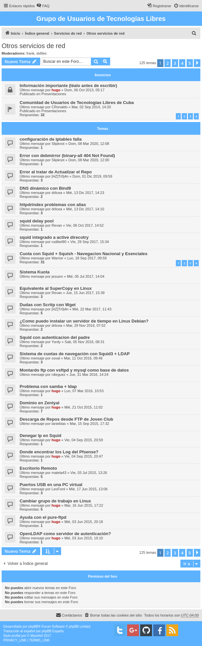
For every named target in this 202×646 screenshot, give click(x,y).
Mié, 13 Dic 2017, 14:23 (85, 193)
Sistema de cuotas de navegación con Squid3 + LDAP (75, 353)
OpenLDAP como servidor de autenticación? (65, 533)
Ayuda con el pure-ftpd (43, 517)
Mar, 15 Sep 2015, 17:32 (89, 424)
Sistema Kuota (35, 272)
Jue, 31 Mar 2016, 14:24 (88, 374)
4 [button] (182, 63)
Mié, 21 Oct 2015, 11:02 (83, 407)
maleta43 (59, 473)
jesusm (57, 276)
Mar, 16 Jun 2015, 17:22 (83, 505)
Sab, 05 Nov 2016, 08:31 (85, 342)
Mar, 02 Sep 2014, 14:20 (91, 107)
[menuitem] (42, 6)
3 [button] (175, 63)
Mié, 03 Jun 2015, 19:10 (83, 538)
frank (30, 53)
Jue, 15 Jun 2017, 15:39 (85, 293)
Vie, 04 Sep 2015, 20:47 (83, 456)
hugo (56, 90)
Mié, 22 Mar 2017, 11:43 (92, 309)
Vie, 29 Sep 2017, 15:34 (89, 242)
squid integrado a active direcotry (54, 237)
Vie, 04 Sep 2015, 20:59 (83, 440)
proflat (16, 635)
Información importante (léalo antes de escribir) (68, 85)
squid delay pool (37, 220)
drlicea (57, 193)
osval (56, 358)
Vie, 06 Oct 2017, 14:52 (85, 225)
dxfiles (41, 53)
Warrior (57, 258)
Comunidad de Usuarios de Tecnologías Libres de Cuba (77, 102)
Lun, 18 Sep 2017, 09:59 (87, 258)
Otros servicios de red (33, 45)
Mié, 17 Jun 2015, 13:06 (88, 489)
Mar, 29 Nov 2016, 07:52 (85, 325)
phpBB (33, 626)
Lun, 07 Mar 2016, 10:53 (84, 391)
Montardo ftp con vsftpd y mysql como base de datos (74, 370)
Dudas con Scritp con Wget (48, 304)
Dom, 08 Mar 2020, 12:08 (88, 144)
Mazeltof (36, 635)
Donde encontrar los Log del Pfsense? (59, 451)
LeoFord (58, 489)
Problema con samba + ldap (48, 386)
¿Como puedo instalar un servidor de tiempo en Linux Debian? (84, 321)
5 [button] (190, 63)
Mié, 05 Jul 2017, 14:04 (85, 276)
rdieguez (58, 374)
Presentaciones (54, 94)
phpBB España (52, 631)
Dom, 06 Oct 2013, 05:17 (84, 90)
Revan (57, 225)
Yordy (56, 342)
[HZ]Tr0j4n (60, 176)
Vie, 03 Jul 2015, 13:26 (88, 473)
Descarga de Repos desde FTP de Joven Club (66, 419)
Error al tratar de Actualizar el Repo (56, 171)
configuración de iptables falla (51, 139)
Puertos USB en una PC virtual (51, 484)
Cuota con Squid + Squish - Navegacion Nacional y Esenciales (83, 253)
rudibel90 (59, 242)
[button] (197, 63)
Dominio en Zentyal (39, 402)
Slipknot (58, 144)
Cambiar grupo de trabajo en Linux (55, 500)
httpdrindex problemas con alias (53, 204)
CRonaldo (60, 107)
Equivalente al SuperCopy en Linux (56, 288)
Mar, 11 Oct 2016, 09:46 (83, 358)
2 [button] (167, 63)
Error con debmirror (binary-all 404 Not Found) (67, 155)
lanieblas (59, 424)
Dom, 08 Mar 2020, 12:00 (88, 160)
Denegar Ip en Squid (40, 435)
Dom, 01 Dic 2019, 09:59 (92, 176)
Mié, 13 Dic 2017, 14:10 (85, 209)
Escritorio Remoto (38, 468)
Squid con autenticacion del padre (55, 337)
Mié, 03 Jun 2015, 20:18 (83, 522)
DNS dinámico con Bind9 (45, 188)
